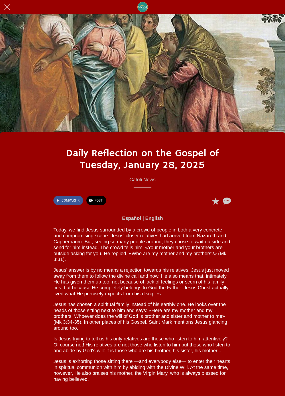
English (154, 218)
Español (131, 218)
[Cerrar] (7, 7)
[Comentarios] (226, 201)
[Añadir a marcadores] (215, 201)
